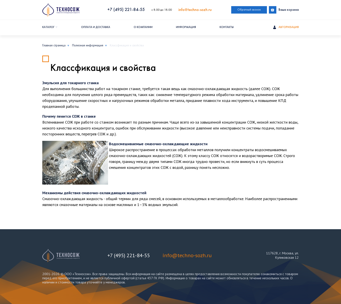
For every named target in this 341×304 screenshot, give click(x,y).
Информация (186, 27)
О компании (143, 27)
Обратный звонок (249, 9)
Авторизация (286, 27)
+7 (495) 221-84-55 (126, 10)
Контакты (227, 27)
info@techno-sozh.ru (195, 10)
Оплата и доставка (95, 27)
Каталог (48, 27)
